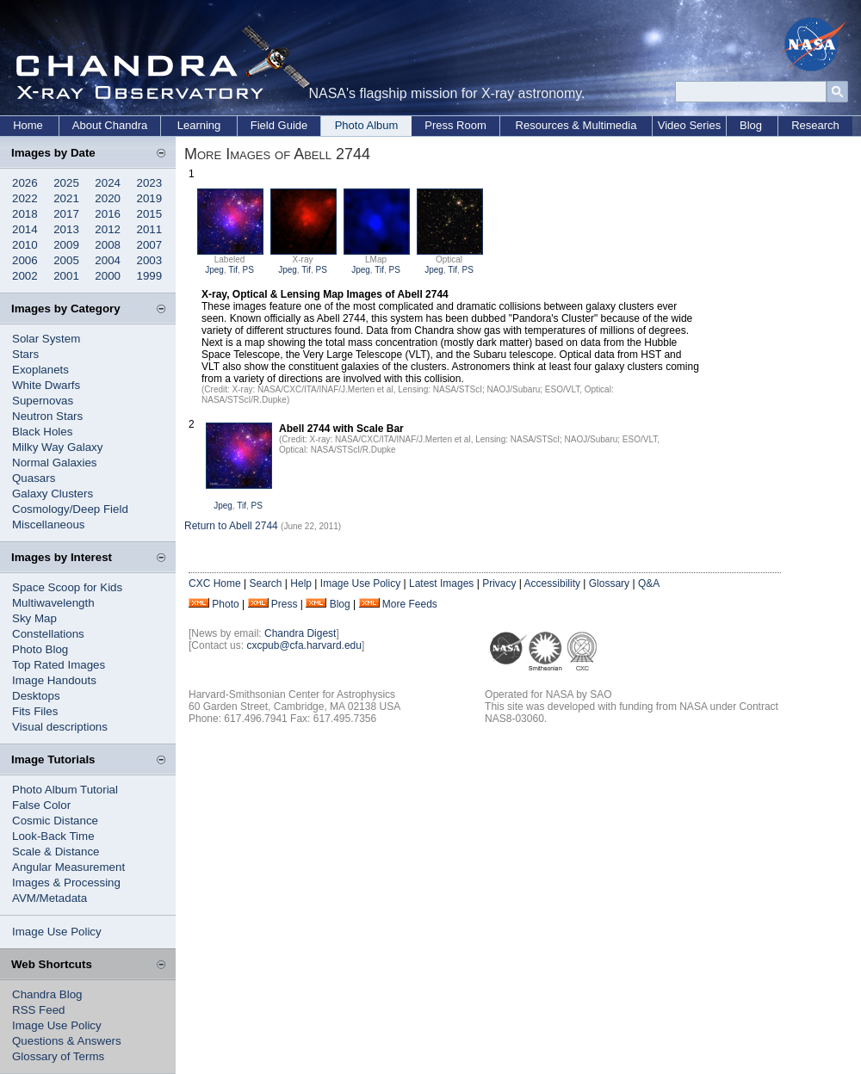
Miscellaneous (48, 524)
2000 (108, 275)
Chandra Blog (47, 994)
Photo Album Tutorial (65, 789)
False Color (41, 805)
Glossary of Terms (58, 1056)
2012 (108, 229)
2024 (108, 182)
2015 (150, 213)
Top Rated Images (58, 664)
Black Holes (42, 431)
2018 (25, 213)
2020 (108, 198)
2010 (25, 244)
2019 (150, 198)
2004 (108, 260)
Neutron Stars (47, 416)
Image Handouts (54, 680)
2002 (25, 275)
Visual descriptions (60, 726)
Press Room (455, 125)
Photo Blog (40, 649)
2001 (66, 275)
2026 (25, 182)
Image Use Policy (57, 931)
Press (284, 604)
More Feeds (409, 604)
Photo (225, 604)
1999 (150, 275)
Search (265, 583)
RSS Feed (38, 1009)
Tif (233, 270)
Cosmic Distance (55, 820)
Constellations (48, 633)
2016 (108, 213)
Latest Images (441, 583)
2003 (150, 260)
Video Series (689, 125)
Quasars (33, 478)
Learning (199, 125)
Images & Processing (66, 882)
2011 (150, 229)
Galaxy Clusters (52, 493)
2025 (66, 182)
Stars (25, 354)
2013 (66, 229)
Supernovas (42, 400)
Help (301, 583)
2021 (66, 198)
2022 (25, 198)
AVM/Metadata (49, 898)
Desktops (36, 695)
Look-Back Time (53, 836)
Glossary (609, 583)
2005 (66, 260)
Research (815, 125)
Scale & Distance (56, 851)
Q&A (649, 583)
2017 (66, 213)
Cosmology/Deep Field (70, 509)
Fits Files (35, 711)
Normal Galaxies (54, 462)
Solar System (46, 338)
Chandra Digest (300, 633)
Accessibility (552, 583)
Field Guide (279, 125)
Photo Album (367, 125)
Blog (751, 125)
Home (28, 125)
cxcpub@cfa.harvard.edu (304, 645)
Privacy (499, 583)
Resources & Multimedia (576, 125)
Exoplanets (40, 369)
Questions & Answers (66, 1040)
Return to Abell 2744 (232, 526)
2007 (150, 244)
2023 (150, 182)
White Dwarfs (46, 385)
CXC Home (215, 583)
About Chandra (109, 125)
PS (248, 270)
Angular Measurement (68, 867)
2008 (108, 244)
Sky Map (34, 618)
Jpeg (214, 270)
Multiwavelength (53, 602)
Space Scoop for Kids (67, 587)
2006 (25, 260)
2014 (25, 229)
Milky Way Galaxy (57, 447)
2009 (66, 244)
